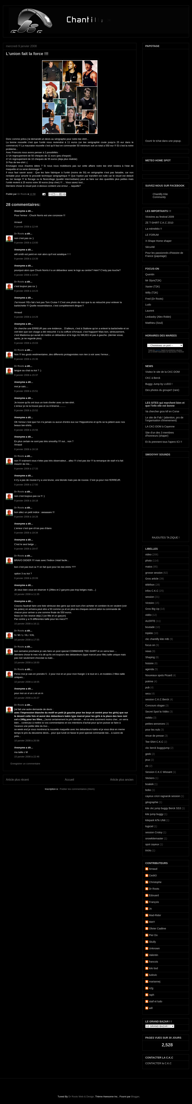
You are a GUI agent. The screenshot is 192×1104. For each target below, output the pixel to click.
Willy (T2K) (151, 292)
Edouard (154, 895)
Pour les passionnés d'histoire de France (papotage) (164, 254)
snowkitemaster (154, 838)
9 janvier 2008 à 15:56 (26, 430)
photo (148, 560)
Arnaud (153, 868)
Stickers (150, 778)
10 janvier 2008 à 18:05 (26, 681)
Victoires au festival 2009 (159, 216)
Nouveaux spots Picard (158, 675)
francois (153, 961)
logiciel (149, 826)
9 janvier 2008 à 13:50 (26, 274)
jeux (147, 759)
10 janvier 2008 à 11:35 (26, 594)
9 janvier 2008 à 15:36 (26, 359)
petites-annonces (155, 723)
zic (146, 765)
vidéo (148, 614)
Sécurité (150, 246)
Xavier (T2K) (152, 286)
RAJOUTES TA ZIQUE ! (165, 537)
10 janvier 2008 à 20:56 (26, 740)
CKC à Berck (152, 377)
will (150, 1008)
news (148, 651)
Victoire (149, 602)
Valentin (153, 955)
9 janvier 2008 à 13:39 (26, 258)
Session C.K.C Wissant (158, 771)
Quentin (149, 274)
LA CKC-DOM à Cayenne (160, 426)
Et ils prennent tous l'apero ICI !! (163, 441)
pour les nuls (152, 729)
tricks (148, 850)
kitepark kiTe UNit (155, 820)
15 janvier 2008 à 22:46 (26, 756)
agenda (149, 669)
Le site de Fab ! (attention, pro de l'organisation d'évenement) (164, 419)
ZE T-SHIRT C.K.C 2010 (159, 222)
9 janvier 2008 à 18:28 (26, 516)
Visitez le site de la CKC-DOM (162, 371)
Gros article (152, 578)
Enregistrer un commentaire (25, 763)
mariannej (154, 981)
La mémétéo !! (153, 228)
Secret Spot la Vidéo (157, 711)
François (154, 902)
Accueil (69, 779)
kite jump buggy (154, 814)
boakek (149, 784)
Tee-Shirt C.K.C (154, 741)
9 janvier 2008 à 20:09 (26, 578)
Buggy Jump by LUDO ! (158, 383)
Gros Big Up (152, 608)
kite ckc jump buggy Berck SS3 (163, 808)
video (148, 554)
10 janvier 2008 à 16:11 (26, 623)
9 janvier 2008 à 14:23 (26, 290)
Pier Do (153, 935)
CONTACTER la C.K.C (158, 1063)
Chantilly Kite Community (160, 196)
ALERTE (150, 620)
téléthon (150, 584)
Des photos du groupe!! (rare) (162, 390)
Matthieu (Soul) (154, 322)
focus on (150, 645)
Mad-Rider (155, 915)
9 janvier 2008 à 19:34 (26, 532)
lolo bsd (153, 968)
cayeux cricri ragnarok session (162, 796)
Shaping (150, 657)
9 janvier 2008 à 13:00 (26, 242)
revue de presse (154, 735)
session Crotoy (153, 832)
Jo (150, 908)
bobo (148, 790)
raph (151, 994)
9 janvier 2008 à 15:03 (26, 343)
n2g (151, 988)
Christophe (155, 882)
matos (148, 566)
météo (148, 717)
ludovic (153, 974)
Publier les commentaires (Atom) (77, 789)
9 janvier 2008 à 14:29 (26, 316)
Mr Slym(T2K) (153, 280)
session (149, 596)
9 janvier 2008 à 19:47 (26, 548)
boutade (150, 627)
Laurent (149, 310)
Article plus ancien (121, 779)
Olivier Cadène (157, 928)
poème (149, 681)
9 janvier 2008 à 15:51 (26, 391)
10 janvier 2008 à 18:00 (26, 662)
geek (148, 753)
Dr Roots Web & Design (81, 1096)
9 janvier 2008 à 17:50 (26, 484)
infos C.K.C (151, 590)
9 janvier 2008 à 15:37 (26, 375)
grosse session (153, 572)
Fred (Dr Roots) (154, 298)
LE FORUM (152, 234)
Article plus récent (17, 779)
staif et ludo (155, 1001)
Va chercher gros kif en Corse (162, 411)
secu (148, 693)
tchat (158, 140)
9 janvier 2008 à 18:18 (26, 500)
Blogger (135, 1096)
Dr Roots (22, 194)
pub (147, 687)
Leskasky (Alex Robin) (158, 316)
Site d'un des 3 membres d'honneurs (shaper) (159, 434)
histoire (149, 663)
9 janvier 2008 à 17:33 (26, 468)
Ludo (148, 304)
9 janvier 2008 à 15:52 (26, 410)
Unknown (154, 948)
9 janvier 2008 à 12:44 (26, 226)
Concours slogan (155, 705)
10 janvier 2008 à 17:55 (26, 639)
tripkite (149, 633)
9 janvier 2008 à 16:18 (26, 449)
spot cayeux (152, 844)
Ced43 (153, 875)
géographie (151, 802)
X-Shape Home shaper (158, 240)
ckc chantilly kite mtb (157, 639)
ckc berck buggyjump (157, 747)
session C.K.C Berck (157, 699)
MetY (152, 921)
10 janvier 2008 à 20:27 (26, 697)
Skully (152, 941)
